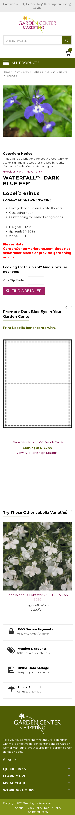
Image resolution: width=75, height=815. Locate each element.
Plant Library (21, 71)
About (19, 807)
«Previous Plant (13, 171)
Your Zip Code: (13, 280)
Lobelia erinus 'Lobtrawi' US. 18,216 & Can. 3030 (37, 597)
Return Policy (52, 807)
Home (6, 71)
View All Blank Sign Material (37, 453)
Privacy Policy (33, 807)
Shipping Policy (38, 811)
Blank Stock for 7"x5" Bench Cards (37, 442)
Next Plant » (34, 171)
